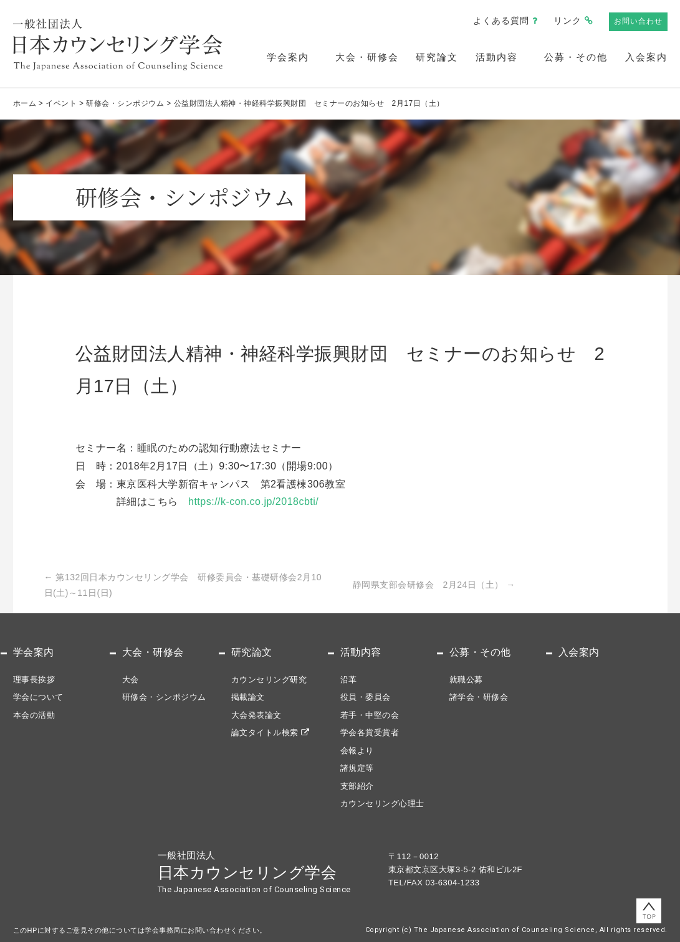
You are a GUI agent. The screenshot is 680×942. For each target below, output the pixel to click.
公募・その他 (576, 57)
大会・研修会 (367, 57)
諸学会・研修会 (479, 697)
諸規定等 (357, 768)
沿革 (348, 679)
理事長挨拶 (34, 679)
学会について (38, 697)
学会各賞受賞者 (370, 732)
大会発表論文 (256, 715)
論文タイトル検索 (265, 732)
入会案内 (646, 57)
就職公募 (466, 679)
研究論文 (437, 57)
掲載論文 (248, 697)
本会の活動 (34, 715)
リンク (567, 21)
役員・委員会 (365, 697)
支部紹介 (357, 786)
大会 (130, 679)
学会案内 (288, 57)
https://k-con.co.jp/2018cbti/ (253, 501)
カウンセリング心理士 (382, 803)
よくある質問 (501, 21)
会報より (357, 750)
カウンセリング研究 (269, 679)
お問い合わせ (638, 21)
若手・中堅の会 (370, 715)
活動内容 (497, 57)
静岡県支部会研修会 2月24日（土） (434, 585)
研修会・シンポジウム (164, 697)
